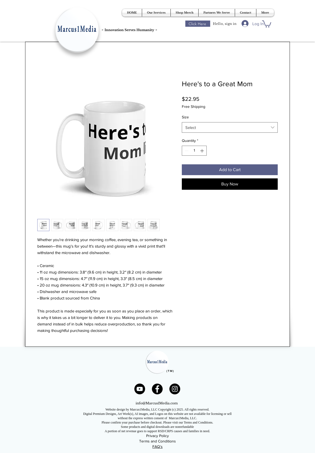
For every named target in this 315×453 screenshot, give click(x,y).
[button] (156, 12)
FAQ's (157, 446)
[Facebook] (157, 389)
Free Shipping (193, 106)
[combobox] (230, 127)
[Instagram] (174, 389)
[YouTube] (139, 389)
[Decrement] (186, 150)
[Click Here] (197, 24)
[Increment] (202, 150)
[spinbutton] (194, 150)
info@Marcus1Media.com (157, 403)
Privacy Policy (157, 436)
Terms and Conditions (157, 441)
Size (185, 117)
